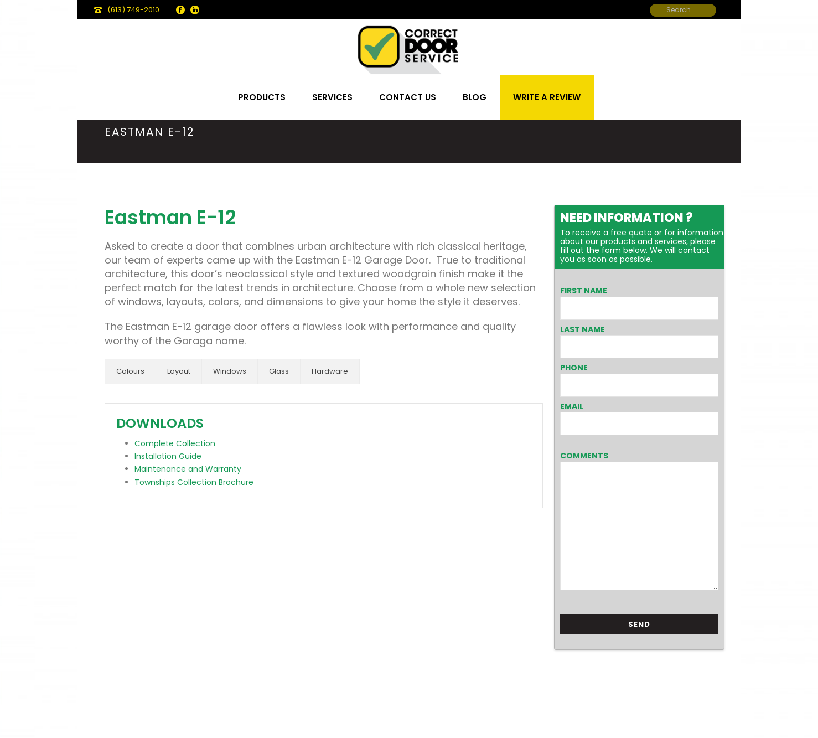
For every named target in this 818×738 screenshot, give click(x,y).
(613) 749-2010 (133, 9)
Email (571, 406)
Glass (279, 371)
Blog (474, 97)
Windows (229, 371)
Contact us (407, 97)
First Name (583, 290)
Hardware (330, 371)
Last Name (582, 329)
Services (332, 97)
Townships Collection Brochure (193, 482)
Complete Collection (174, 443)
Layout (178, 371)
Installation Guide (167, 456)
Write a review (547, 97)
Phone (574, 367)
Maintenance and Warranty (187, 468)
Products (262, 97)
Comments (584, 455)
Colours (130, 371)
